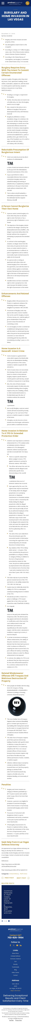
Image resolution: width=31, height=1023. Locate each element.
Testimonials (15, 967)
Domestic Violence (15, 959)
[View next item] (9, 921)
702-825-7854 (15, 937)
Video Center (15, 972)
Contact (15, 975)
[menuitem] (11, 1020)
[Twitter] (14, 945)
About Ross (15, 953)
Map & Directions (15, 990)
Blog (15, 970)
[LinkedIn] (20, 945)
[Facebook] (10, 945)
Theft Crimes (23, 874)
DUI (15, 961)
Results (15, 964)
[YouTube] (17, 945)
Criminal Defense (14, 874)
